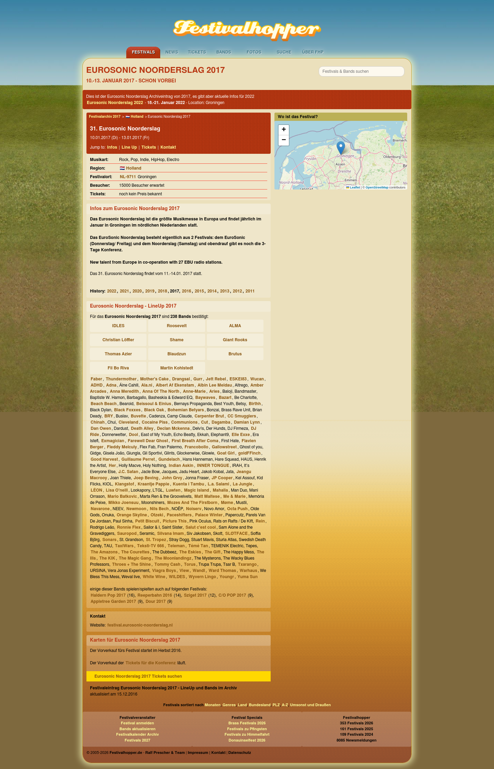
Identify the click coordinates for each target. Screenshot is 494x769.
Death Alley (142, 428)
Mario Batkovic (122, 496)
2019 (149, 291)
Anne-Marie (194, 391)
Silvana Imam (170, 533)
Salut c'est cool (201, 527)
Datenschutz (239, 753)
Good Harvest (104, 459)
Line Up (129, 147)
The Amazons (104, 552)
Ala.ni (146, 385)
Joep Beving (146, 478)
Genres (229, 705)
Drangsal (181, 379)
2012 (237, 291)
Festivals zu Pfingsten (247, 729)
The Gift (213, 552)
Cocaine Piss (154, 422)
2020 (137, 291)
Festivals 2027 (137, 740)
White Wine (154, 577)
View (184, 571)
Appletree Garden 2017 (113, 601)
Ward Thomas (222, 571)
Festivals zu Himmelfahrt (246, 734)
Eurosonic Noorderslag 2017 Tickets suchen (138, 676)
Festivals (143, 52)
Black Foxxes (127, 410)
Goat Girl (226, 453)
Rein (260, 521)
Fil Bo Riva (118, 368)
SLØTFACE (236, 533)
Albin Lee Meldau (215, 385)
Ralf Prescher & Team (165, 753)
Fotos (254, 52)
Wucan (257, 379)
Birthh (255, 404)
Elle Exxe (241, 435)
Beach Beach (104, 404)
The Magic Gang (135, 558)
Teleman (176, 546)
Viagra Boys (164, 571)
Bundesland (259, 705)
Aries (214, 391)
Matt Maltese (207, 496)
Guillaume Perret (138, 459)
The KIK (107, 558)
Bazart (225, 397)
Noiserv (193, 509)
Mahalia (220, 490)
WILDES (177, 577)
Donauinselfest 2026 (246, 740)
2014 (212, 291)
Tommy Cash (167, 564)
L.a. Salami (219, 484)
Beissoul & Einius (153, 404)
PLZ (276, 705)
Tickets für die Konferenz (151, 663)
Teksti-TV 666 (150, 546)
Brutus (235, 354)
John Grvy (172, 478)
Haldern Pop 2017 (108, 595)
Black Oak (154, 410)
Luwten (173, 490)
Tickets (197, 52)
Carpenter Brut (209, 416)
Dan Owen (101, 428)
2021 (124, 291)
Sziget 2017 (195, 595)
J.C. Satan (128, 472)
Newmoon (136, 509)
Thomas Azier (118, 354)
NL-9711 (128, 177)
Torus (190, 564)
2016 (186, 291)
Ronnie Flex (129, 527)
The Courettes (135, 552)
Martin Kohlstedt (176, 368)
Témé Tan (198, 546)
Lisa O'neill (117, 490)
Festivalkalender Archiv (137, 734)
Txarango (247, 564)
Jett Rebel (216, 379)
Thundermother (121, 379)
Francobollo (196, 447)
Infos (112, 147)
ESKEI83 (238, 379)
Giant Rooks (235, 340)
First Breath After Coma (195, 441)
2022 (111, 291)
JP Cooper (222, 478)
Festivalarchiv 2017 (104, 116)
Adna (111, 385)
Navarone (100, 509)
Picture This (175, 521)
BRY (108, 416)
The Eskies (190, 552)
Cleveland (128, 422)
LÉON (96, 490)
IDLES (118, 326)
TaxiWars (124, 546)
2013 (225, 291)
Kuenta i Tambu (188, 484)
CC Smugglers (241, 416)
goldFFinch (249, 453)
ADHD (97, 385)
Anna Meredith (124, 391)
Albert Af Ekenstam (175, 385)
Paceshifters (179, 515)
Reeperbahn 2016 (155, 595)
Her (112, 465)
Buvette (138, 416)
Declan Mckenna (173, 428)
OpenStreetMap (377, 187)
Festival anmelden (137, 723)
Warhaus (248, 571)
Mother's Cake (154, 379)
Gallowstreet (224, 447)
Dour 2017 (155, 601)
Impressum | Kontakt (206, 753)
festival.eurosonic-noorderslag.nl (140, 625)
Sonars (109, 540)
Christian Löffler (118, 340)
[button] (341, 148)
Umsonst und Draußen (310, 705)
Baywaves (205, 397)
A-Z (285, 705)
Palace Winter (209, 515)
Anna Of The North (160, 391)
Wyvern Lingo (202, 577)
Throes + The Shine (131, 564)
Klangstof (124, 484)
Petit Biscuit (147, 521)
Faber (96, 379)
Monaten (213, 705)
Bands (223, 52)
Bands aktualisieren (137, 729)
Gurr (197, 379)
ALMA (235, 326)
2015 (199, 291)
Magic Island (196, 490)
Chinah (98, 422)
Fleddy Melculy (122, 447)
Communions (184, 422)
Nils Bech (159, 509)
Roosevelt (177, 326)
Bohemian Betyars (186, 410)
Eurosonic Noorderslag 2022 (115, 103)
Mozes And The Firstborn (192, 503)
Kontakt (168, 147)
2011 (250, 291)
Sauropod (127, 533)
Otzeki (157, 515)
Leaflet (353, 187)
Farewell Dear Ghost (148, 441)
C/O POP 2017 (232, 595)
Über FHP (313, 52)
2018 (162, 291)
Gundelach (169, 459)
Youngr (227, 577)
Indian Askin (181, 465)
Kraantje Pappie (153, 484)
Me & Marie (234, 496)
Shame (177, 340)
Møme (227, 503)
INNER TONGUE (213, 465)
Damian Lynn (247, 422)
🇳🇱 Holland (134, 116)
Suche (284, 52)
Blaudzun (176, 354)
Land (242, 705)
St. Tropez (156, 540)
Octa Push (237, 509)
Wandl (198, 571)
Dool (133, 435)
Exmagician (112, 441)
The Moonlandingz (173, 558)
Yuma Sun (247, 577)
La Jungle (242, 484)
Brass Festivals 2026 (247, 723)
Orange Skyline (132, 515)
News (171, 52)
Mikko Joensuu (123, 503)
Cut (204, 422)
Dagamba (221, 422)
